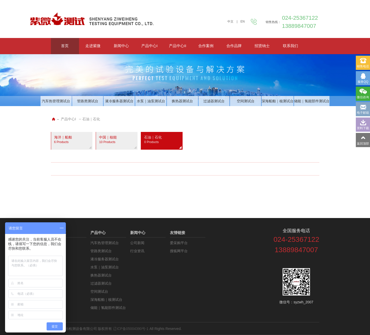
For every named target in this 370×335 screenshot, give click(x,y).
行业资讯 (137, 251)
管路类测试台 (87, 101)
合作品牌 (234, 46)
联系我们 (290, 46)
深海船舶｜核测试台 (278, 101)
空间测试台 (246, 101)
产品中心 (98, 232)
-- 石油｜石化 (89, 119)
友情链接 (177, 232)
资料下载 (58, 251)
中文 (230, 21)
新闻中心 (121, 46)
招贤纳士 (262, 46)
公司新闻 (137, 243)
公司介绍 (58, 243)
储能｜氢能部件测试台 (311, 101)
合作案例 (205, 46)
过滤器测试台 (214, 101)
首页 (65, 46)
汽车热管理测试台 (56, 101)
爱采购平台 (179, 243)
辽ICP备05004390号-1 (130, 329)
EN (243, 21)
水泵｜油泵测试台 (151, 101)
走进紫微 (93, 46)
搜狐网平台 (179, 251)
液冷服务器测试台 (119, 101)
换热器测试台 (182, 101)
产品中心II (177, 46)
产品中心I (149, 46)
